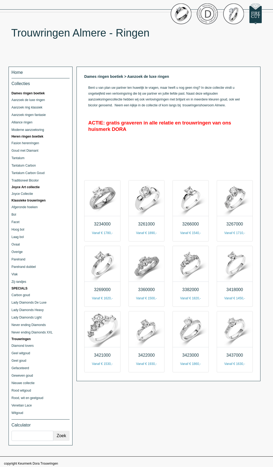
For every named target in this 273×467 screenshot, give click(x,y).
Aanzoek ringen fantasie (28, 115)
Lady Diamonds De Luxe (28, 302)
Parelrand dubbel (23, 267)
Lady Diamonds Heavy (27, 310)
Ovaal (15, 244)
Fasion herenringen (25, 143)
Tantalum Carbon (23, 165)
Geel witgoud (20, 353)
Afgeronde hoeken (24, 207)
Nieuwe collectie (23, 383)
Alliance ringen (22, 122)
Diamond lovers (22, 346)
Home (17, 72)
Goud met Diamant (24, 150)
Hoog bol (17, 229)
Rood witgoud (21, 390)
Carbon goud (20, 295)
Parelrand (18, 259)
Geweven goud (22, 375)
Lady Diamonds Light (26, 317)
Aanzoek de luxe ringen (28, 100)
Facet (15, 222)
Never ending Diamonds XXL (32, 332)
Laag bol (17, 237)
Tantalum (18, 158)
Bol (13, 214)
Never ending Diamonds (28, 325)
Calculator (21, 425)
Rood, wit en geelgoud (27, 398)
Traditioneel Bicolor (25, 180)
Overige (17, 252)
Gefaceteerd (20, 368)
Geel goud (18, 361)
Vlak (14, 274)
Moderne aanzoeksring (27, 130)
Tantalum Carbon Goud (28, 173)
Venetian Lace (21, 405)
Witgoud (17, 413)
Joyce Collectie (22, 194)
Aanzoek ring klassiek (26, 107)
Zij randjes (18, 282)
